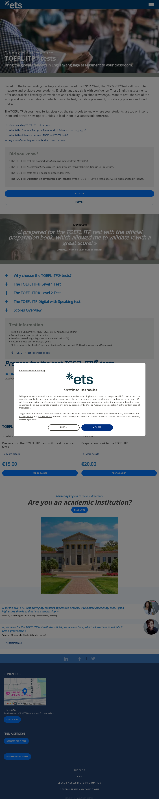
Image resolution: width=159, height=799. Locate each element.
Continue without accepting (32, 371)
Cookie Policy (45, 416)
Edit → (63, 427)
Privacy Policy (26, 416)
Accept (97, 427)
